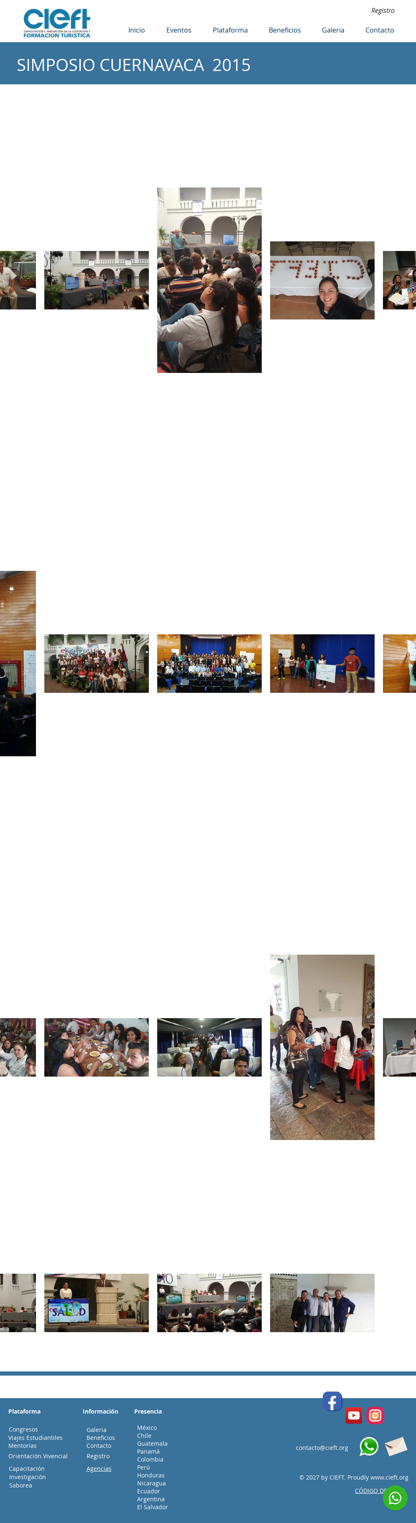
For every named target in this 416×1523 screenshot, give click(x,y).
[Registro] (383, 10)
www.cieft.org (389, 1477)
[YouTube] (354, 1415)
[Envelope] (395, 1445)
